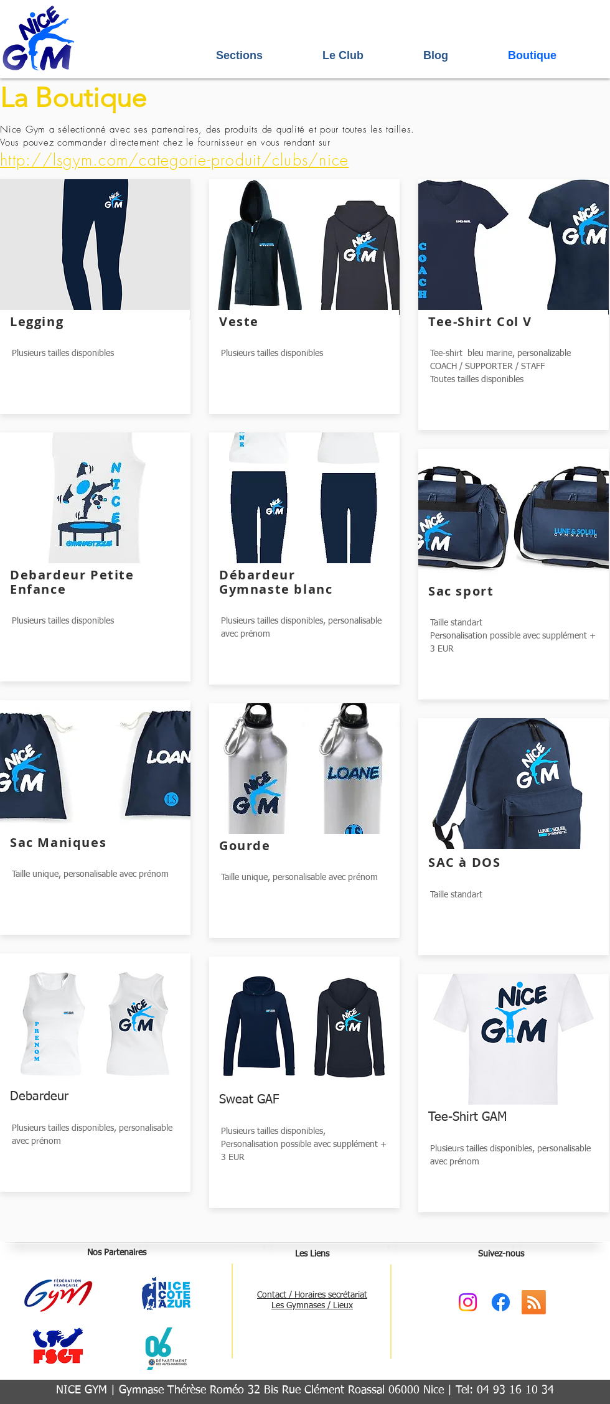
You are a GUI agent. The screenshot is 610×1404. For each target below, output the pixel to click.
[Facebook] (501, 1302)
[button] (263, 55)
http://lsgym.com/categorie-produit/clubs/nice (174, 160)
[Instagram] (468, 1302)
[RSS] (534, 1302)
